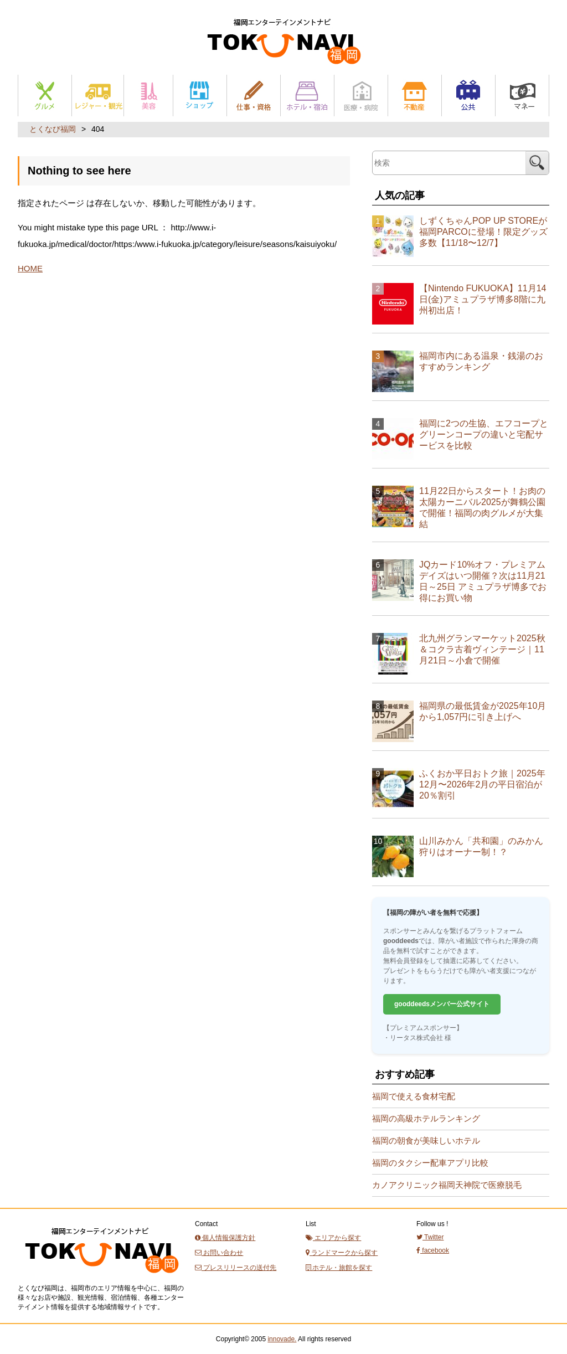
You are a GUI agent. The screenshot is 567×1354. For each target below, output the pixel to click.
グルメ (44, 95)
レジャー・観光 (97, 95)
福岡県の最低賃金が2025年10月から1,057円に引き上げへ (482, 711)
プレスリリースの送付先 (235, 1267)
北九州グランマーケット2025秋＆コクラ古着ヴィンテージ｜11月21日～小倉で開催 (482, 649)
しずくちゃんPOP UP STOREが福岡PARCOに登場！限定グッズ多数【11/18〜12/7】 (483, 232)
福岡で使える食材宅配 (413, 1096)
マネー (522, 95)
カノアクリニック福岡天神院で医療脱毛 (447, 1185)
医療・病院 (361, 95)
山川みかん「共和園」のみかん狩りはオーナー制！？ (481, 846)
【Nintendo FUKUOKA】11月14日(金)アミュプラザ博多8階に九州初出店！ (482, 299)
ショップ (199, 95)
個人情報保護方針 (225, 1238)
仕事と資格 (253, 95)
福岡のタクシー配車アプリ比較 (430, 1162)
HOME (30, 268)
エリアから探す (333, 1238)
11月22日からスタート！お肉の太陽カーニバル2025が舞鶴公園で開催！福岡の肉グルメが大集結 (482, 507)
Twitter (430, 1237)
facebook (432, 1250)
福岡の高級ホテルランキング (426, 1118)
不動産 (414, 95)
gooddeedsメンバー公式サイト (441, 1004)
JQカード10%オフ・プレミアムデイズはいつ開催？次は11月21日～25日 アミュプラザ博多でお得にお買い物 (483, 581)
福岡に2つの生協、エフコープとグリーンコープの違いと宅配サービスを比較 (483, 434)
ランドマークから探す (342, 1253)
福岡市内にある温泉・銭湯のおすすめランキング (481, 361)
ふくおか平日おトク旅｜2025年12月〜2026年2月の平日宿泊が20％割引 (482, 784)
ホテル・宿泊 (307, 95)
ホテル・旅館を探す (339, 1267)
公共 (468, 95)
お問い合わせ (219, 1253)
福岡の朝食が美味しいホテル (426, 1140)
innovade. (281, 1339)
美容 (148, 95)
